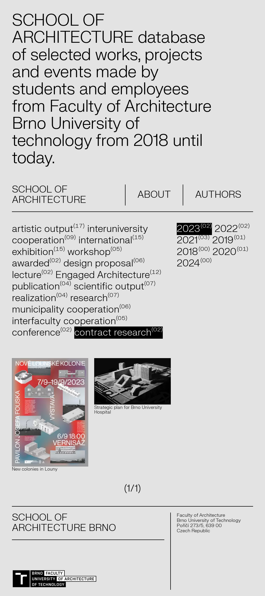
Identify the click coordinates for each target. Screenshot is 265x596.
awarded (36, 263)
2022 (232, 229)
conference (42, 333)
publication (41, 286)
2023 (194, 229)
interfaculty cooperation (69, 321)
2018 (193, 252)
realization (40, 298)
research (94, 298)
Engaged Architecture (108, 275)
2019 (228, 240)
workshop (95, 252)
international (111, 240)
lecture (32, 275)
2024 (194, 263)
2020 (230, 252)
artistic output (48, 229)
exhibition (38, 252)
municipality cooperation (71, 309)
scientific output (115, 286)
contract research (118, 333)
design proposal (104, 263)
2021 (193, 240)
